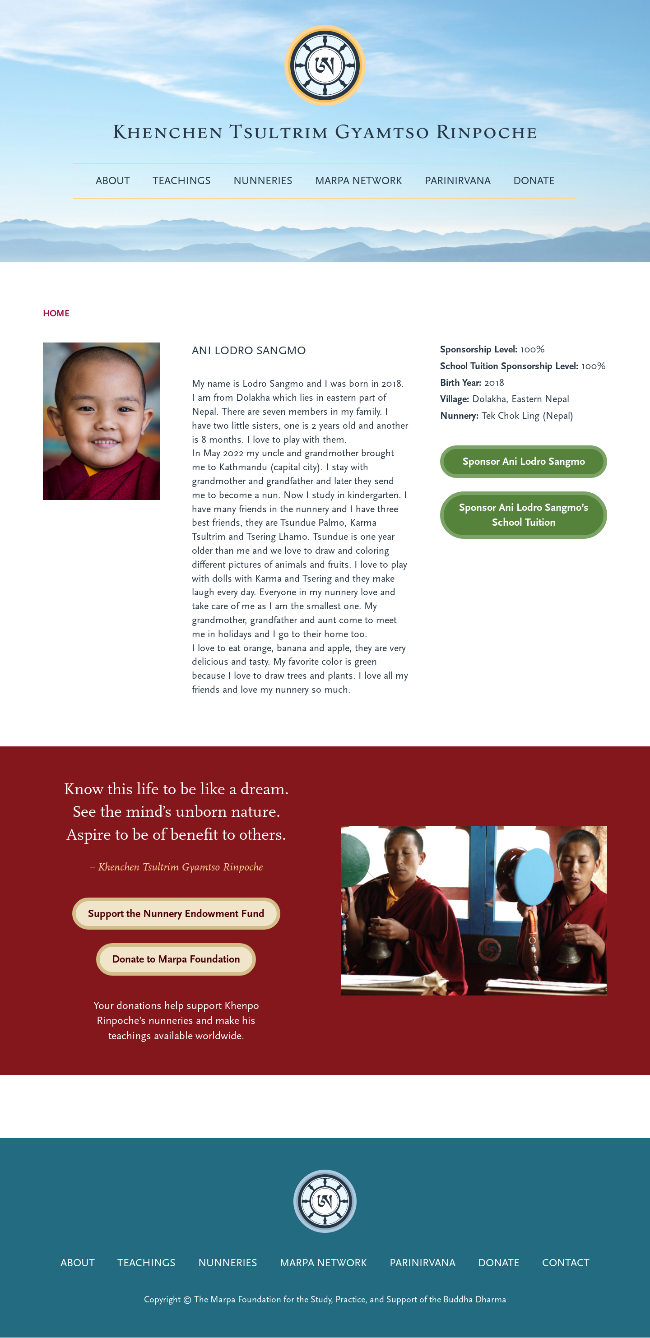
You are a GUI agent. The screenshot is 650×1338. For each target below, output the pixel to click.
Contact (566, 1262)
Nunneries (262, 180)
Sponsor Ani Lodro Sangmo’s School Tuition (524, 515)
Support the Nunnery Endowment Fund (176, 913)
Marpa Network (358, 180)
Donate (534, 180)
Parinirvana (458, 180)
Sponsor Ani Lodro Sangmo (524, 461)
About (113, 180)
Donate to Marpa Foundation (176, 959)
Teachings (182, 180)
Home (56, 313)
